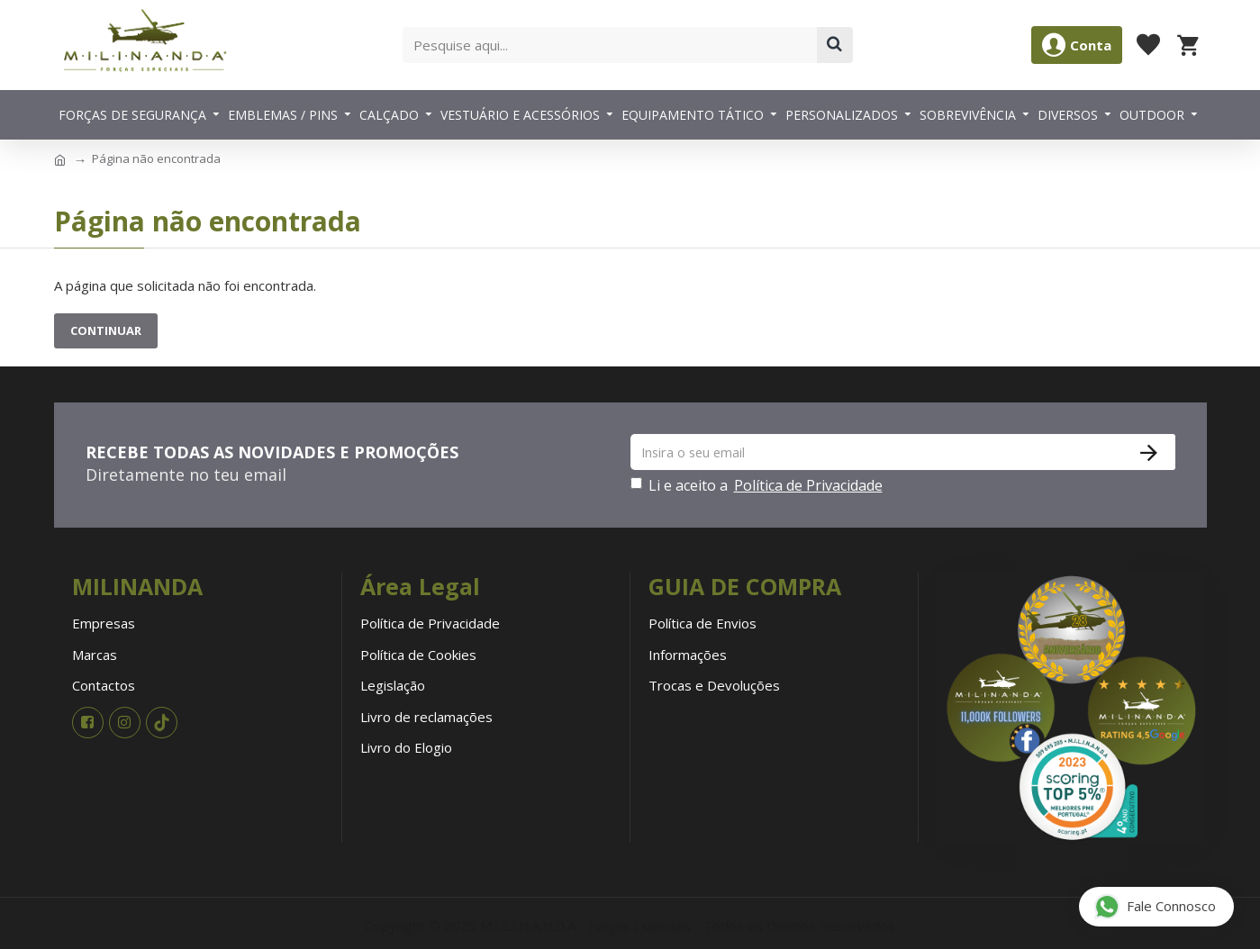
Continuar (105, 330)
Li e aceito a (757, 485)
